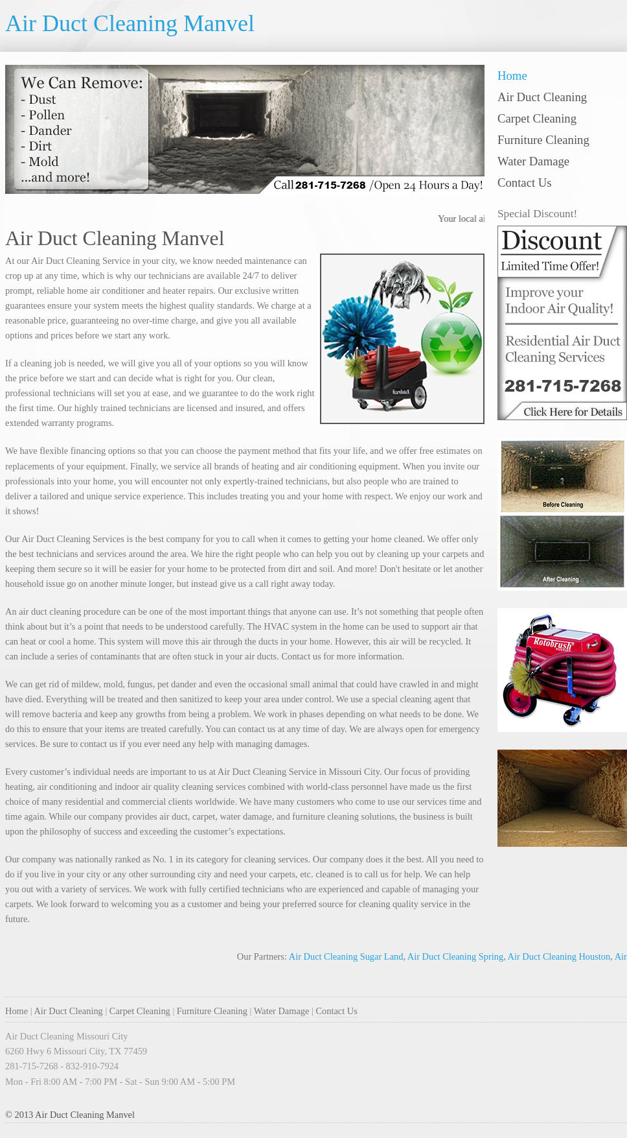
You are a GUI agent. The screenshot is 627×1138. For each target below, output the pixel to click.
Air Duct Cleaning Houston (560, 956)
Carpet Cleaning (536, 118)
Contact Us (524, 182)
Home (512, 75)
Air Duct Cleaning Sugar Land (347, 956)
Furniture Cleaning (543, 140)
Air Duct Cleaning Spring (457, 956)
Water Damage (533, 161)
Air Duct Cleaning (542, 97)
